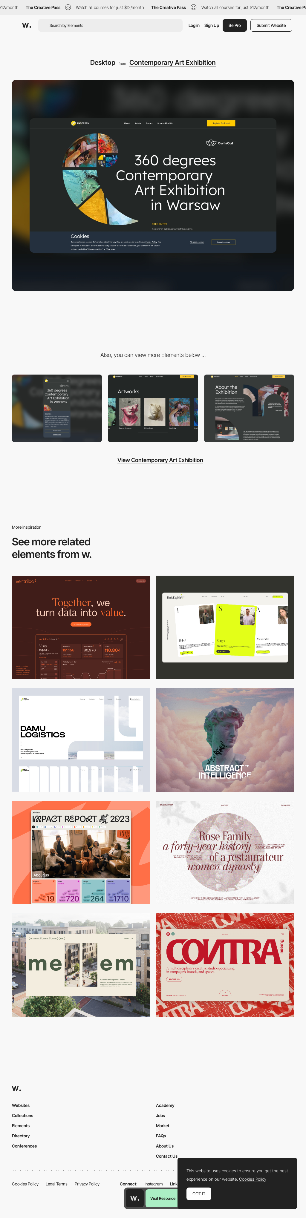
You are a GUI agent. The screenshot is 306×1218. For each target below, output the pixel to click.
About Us (165, 1145)
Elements (21, 1125)
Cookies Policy (25, 1183)
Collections (22, 1115)
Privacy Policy (87, 1183)
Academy (165, 1105)
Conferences (24, 1145)
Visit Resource (162, 1198)
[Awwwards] (26, 25)
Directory (21, 1135)
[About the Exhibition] (249, 408)
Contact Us (167, 1156)
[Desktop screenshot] (81, 740)
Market (162, 1125)
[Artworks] (153, 408)
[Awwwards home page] (135, 1198)
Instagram (154, 1183)
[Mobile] (57, 408)
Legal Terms (57, 1183)
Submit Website (271, 25)
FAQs (161, 1135)
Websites (21, 1105)
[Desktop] (81, 627)
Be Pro (235, 25)
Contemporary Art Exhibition (172, 62)
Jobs (160, 1115)
